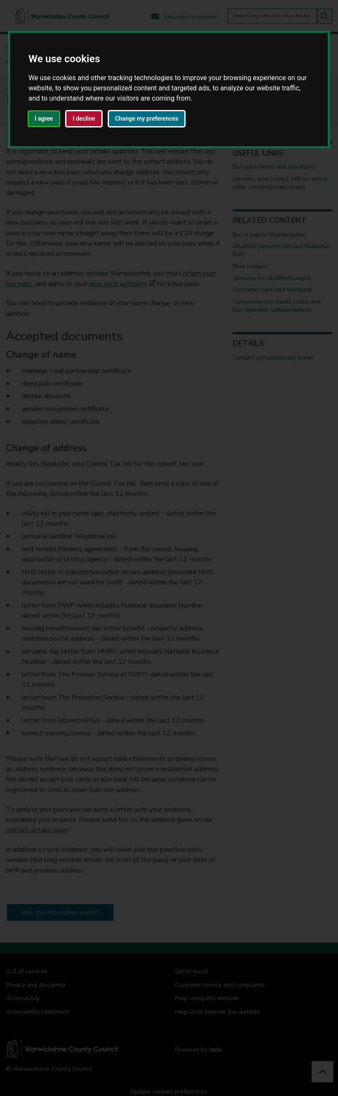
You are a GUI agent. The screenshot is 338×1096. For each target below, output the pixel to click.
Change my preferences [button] (146, 118)
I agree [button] (43, 118)
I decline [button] (84, 118)
